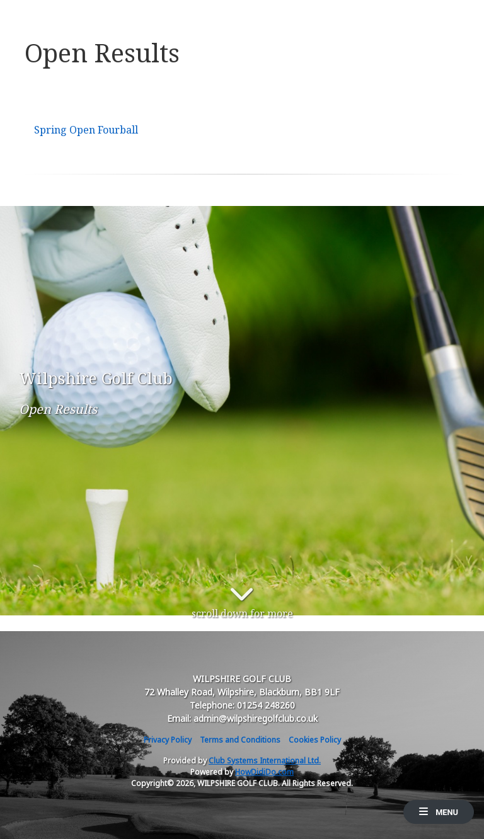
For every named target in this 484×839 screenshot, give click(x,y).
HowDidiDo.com (264, 772)
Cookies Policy (315, 739)
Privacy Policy (168, 739)
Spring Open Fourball (86, 130)
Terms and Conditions (240, 739)
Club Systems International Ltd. (265, 760)
